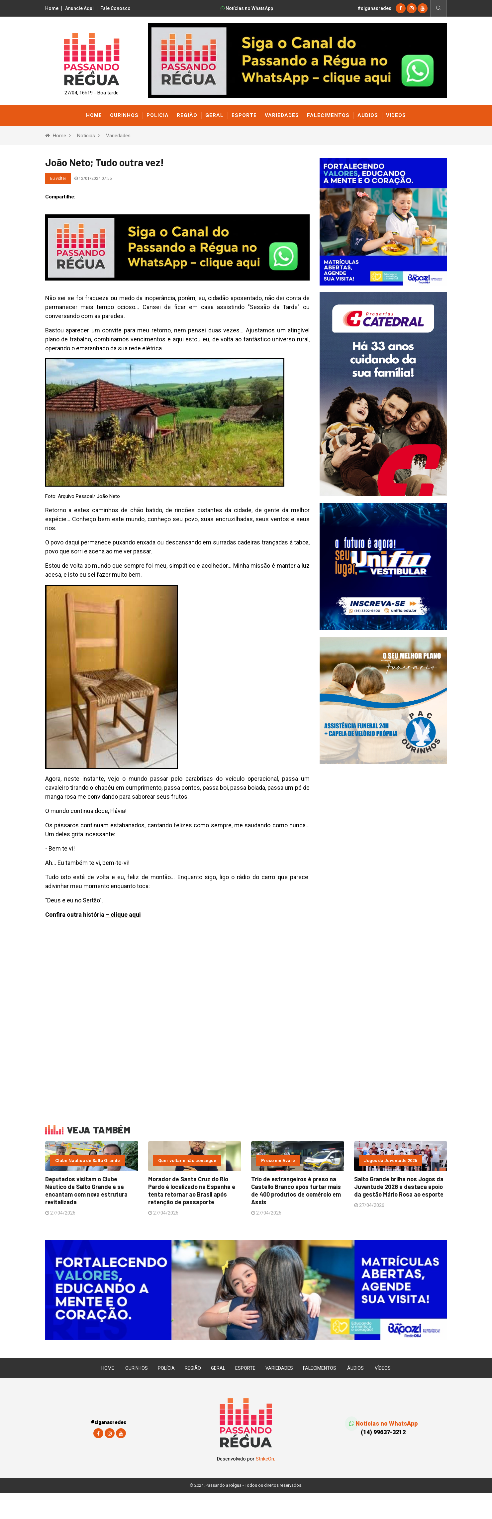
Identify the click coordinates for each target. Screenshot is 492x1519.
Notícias (86, 136)
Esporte (244, 115)
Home (51, 8)
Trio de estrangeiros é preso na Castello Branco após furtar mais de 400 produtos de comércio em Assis (296, 1218)
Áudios (367, 115)
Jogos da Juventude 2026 (390, 1190)
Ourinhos (124, 115)
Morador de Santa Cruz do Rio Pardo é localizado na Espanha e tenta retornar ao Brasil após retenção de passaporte (191, 1218)
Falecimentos (328, 115)
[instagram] (412, 8)
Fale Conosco (115, 8)
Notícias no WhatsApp (247, 8)
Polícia (158, 115)
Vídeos (396, 115)
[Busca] (438, 8)
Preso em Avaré (278, 1190)
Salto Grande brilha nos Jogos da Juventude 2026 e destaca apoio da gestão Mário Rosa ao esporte (398, 1215)
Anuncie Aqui (79, 8)
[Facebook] (401, 8)
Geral (214, 115)
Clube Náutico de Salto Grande (87, 1190)
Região (187, 115)
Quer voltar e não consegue (187, 1190)
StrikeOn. (265, 1485)
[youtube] (423, 8)
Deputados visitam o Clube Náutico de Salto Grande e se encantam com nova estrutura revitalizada (86, 1218)
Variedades (282, 115)
